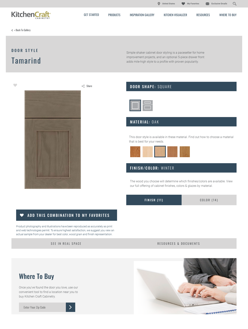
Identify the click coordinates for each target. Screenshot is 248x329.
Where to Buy (228, 15)
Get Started (91, 14)
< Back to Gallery (22, 30)
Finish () (154, 200)
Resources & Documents (178, 243)
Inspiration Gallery (142, 15)
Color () (209, 200)
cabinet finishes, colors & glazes (175, 186)
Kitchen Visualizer (175, 15)
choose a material (222, 137)
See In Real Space (66, 243)
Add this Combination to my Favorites (68, 215)
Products (114, 15)
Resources (203, 15)
